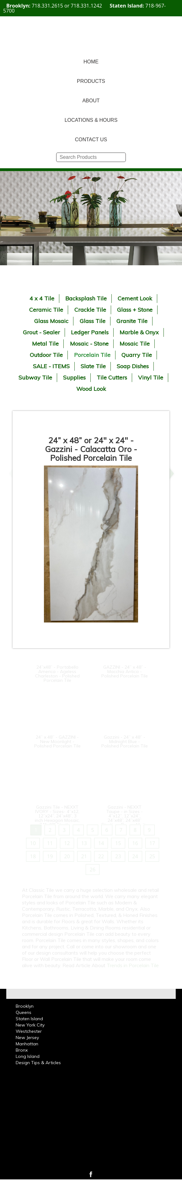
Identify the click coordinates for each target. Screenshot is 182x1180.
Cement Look (135, 298)
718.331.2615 (47, 5)
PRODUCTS (91, 81)
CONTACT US (91, 139)
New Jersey (27, 1037)
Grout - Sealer (41, 332)
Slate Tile (93, 366)
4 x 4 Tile (41, 298)
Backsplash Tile (86, 298)
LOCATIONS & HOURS (91, 120)
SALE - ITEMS (51, 366)
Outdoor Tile (46, 354)
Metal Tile (45, 343)
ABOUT (90, 100)
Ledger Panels (90, 332)
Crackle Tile (90, 309)
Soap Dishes (133, 366)
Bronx (22, 1050)
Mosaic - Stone (89, 343)
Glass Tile (92, 321)
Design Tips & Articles (38, 1062)
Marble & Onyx (139, 332)
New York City (30, 1025)
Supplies (74, 377)
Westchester (29, 1031)
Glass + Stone (135, 309)
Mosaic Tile (135, 343)
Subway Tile (35, 377)
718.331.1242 (86, 5)
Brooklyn (25, 1006)
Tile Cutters (112, 377)
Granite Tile (131, 321)
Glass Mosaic (51, 321)
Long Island (28, 1056)
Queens (23, 1012)
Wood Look (91, 388)
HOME (91, 61)
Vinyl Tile (150, 377)
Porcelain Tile (92, 354)
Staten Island (29, 1018)
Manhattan (27, 1044)
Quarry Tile (136, 354)
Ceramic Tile (46, 309)
